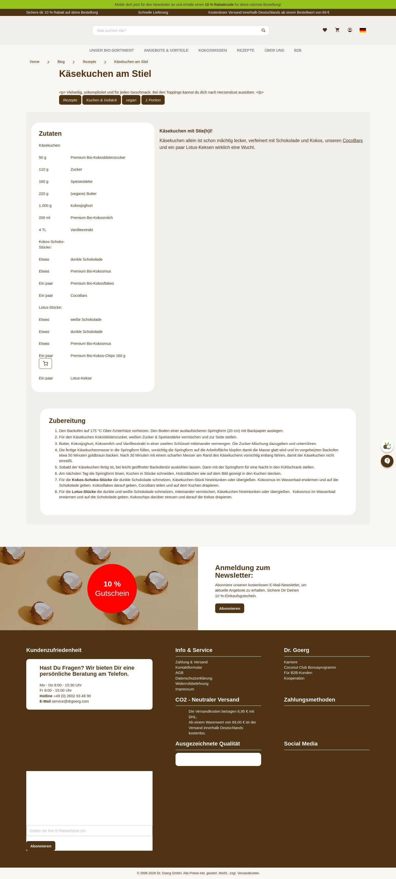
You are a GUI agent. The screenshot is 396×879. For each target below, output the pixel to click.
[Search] (263, 30)
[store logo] (45, 35)
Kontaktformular (189, 667)
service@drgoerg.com (64, 701)
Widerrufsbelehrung (192, 683)
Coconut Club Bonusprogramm (310, 667)
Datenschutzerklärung (194, 678)
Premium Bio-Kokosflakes (92, 283)
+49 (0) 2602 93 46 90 (65, 696)
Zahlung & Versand (192, 662)
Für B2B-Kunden (298, 672)
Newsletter (161, 5)
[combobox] (180, 30)
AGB (180, 672)
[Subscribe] (40, 846)
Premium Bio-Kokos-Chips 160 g (98, 355)
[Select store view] (362, 30)
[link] (350, 30)
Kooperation (294, 678)
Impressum (185, 689)
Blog (61, 62)
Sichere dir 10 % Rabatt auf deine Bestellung (62, 12)
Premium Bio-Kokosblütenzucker (98, 157)
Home (34, 62)
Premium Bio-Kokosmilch (91, 217)
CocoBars (78, 295)
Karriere (291, 662)
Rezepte (89, 62)
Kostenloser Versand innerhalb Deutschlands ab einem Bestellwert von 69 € (268, 12)
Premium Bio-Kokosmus (90, 271)
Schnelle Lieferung (153, 12)
